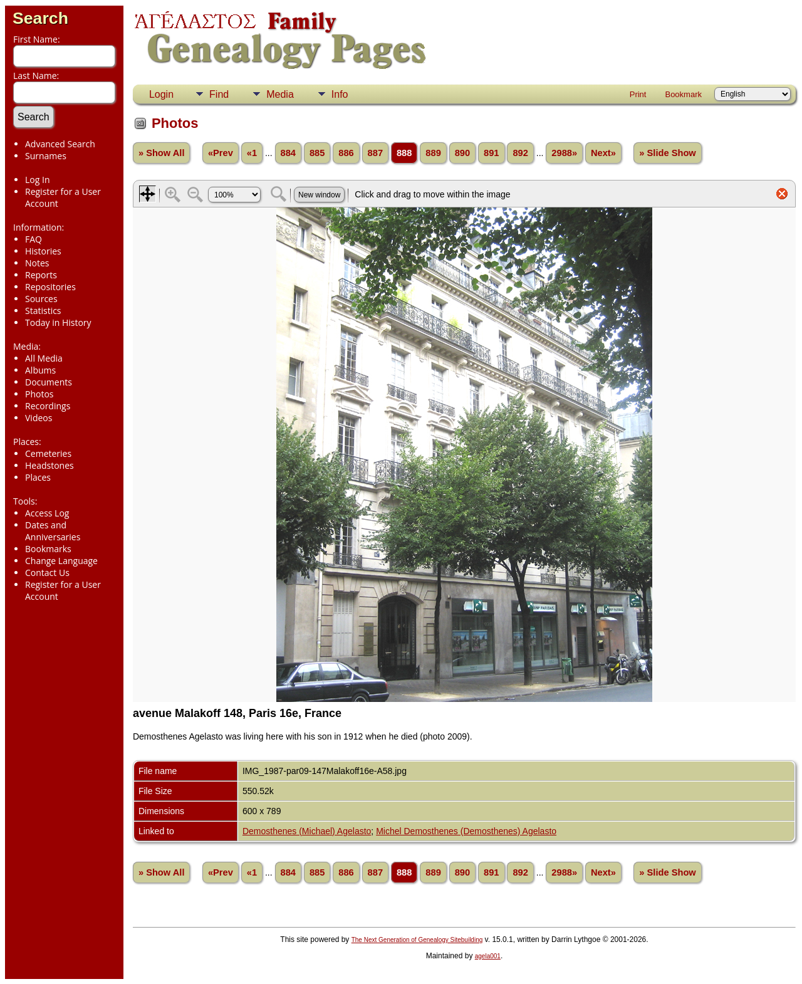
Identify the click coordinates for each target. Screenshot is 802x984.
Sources (41, 299)
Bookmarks (48, 549)
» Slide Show (667, 153)
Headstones (49, 465)
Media (280, 94)
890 (462, 153)
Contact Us (47, 572)
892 (520, 153)
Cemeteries (48, 453)
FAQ (33, 239)
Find (219, 94)
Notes (37, 263)
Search (40, 18)
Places (38, 477)
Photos (39, 394)
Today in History (58, 322)
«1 (252, 153)
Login (161, 94)
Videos (38, 418)
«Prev (220, 153)
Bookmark (683, 94)
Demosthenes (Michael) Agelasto (306, 831)
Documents (48, 382)
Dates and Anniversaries (52, 531)
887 (375, 153)
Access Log (47, 513)
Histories (43, 251)
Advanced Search (60, 144)
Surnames (45, 156)
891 (491, 153)
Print (638, 94)
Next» (603, 153)
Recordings (47, 406)
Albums (40, 370)
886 (345, 153)
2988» (564, 153)
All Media (44, 358)
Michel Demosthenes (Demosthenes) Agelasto (466, 831)
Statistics (43, 311)
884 (288, 153)
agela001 (488, 956)
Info (339, 94)
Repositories (50, 287)
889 (432, 153)
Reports (41, 275)
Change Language (61, 561)
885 (317, 153)
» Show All (161, 153)
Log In (37, 180)
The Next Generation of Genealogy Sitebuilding (417, 939)
